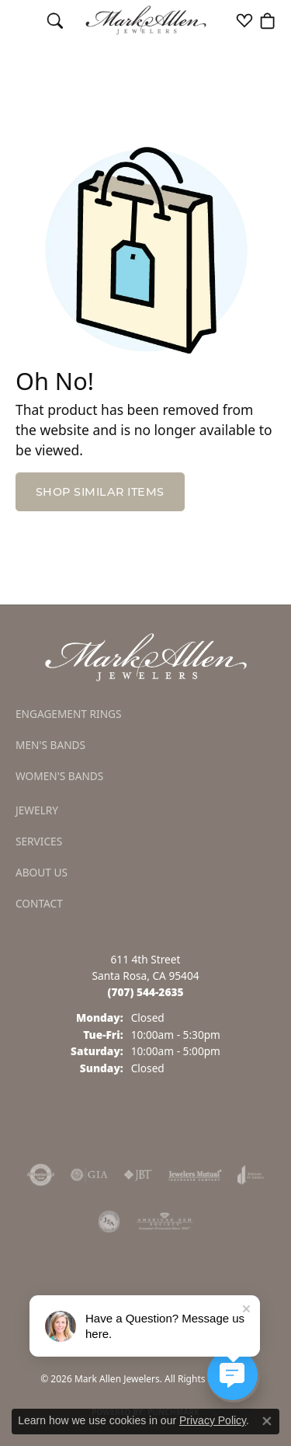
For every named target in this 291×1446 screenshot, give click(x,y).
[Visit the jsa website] (109, 1221)
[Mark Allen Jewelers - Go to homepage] (146, 656)
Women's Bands (59, 775)
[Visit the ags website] (164, 1221)
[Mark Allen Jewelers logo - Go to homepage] (145, 20)
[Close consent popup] (267, 1421)
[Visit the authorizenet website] (40, 1174)
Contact (39, 903)
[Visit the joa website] (251, 1174)
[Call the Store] (146, 991)
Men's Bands (50, 744)
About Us (42, 872)
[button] (55, 20)
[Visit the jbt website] (138, 1174)
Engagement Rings (69, 713)
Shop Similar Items (100, 492)
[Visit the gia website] (89, 1174)
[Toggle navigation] (24, 20)
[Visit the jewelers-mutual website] (195, 1174)
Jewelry (37, 810)
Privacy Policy (212, 1420)
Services (39, 841)
